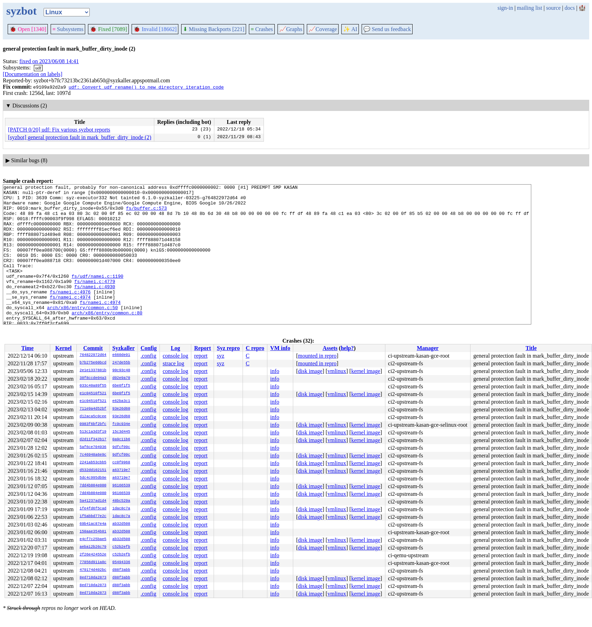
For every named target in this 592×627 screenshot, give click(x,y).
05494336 (121, 562)
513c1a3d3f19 (93, 432)
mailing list (529, 8)
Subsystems (67, 29)
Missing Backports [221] (213, 29)
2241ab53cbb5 (93, 462)
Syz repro (228, 348)
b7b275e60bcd (93, 362)
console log (175, 356)
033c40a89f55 (93, 385)
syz (220, 356)
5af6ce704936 (93, 447)
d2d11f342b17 (93, 439)
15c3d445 (121, 432)
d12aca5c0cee (93, 416)
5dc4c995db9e (93, 478)
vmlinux (336, 371)
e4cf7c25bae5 (93, 539)
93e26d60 (121, 408)
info (274, 371)
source (553, 8)
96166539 (121, 485)
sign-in (505, 8)
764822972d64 (93, 355)
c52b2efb (121, 547)
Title (531, 348)
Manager (427, 348)
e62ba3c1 (121, 401)
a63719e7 (121, 470)
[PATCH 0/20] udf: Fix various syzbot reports (59, 130)
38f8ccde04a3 (93, 378)
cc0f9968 (121, 462)
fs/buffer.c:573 (146, 213)
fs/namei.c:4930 (94, 307)
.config (148, 356)
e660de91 (121, 355)
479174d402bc (93, 570)
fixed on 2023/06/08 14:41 (49, 61)
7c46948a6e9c (93, 455)
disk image (310, 371)
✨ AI (350, 29)
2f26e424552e (93, 554)
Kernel (63, 348)
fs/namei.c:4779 (94, 301)
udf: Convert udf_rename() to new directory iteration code (146, 87)
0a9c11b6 (121, 439)
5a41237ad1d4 (93, 501)
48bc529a (121, 501)
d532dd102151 (93, 470)
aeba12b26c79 (93, 547)
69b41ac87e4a (93, 524)
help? (347, 348)
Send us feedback (387, 29)
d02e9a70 (121, 378)
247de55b (121, 362)
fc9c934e (121, 424)
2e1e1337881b (93, 370)
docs (569, 8)
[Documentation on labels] (32, 74)
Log (175, 348)
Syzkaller (123, 348)
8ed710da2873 (93, 577)
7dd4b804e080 (93, 485)
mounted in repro (317, 356)
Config (149, 348)
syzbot (21, 11)
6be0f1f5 (121, 385)
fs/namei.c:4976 (70, 314)
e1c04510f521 (93, 393)
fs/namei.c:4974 (70, 320)
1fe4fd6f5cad (93, 508)
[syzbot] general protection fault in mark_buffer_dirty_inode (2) (79, 137)
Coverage (323, 29)
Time (27, 348)
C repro (255, 348)
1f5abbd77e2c (93, 516)
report (200, 356)
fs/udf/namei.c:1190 (97, 295)
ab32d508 (121, 524)
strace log (173, 363)
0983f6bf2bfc (93, 424)
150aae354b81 (93, 531)
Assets (330, 348)
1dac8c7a (121, 508)
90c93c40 (121, 370)
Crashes (262, 29)
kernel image (365, 371)
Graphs (290, 29)
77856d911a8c (93, 562)
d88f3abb (121, 570)
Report (202, 348)
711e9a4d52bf (93, 408)
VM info (280, 348)
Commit (93, 348)
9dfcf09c (121, 447)
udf (38, 67)
